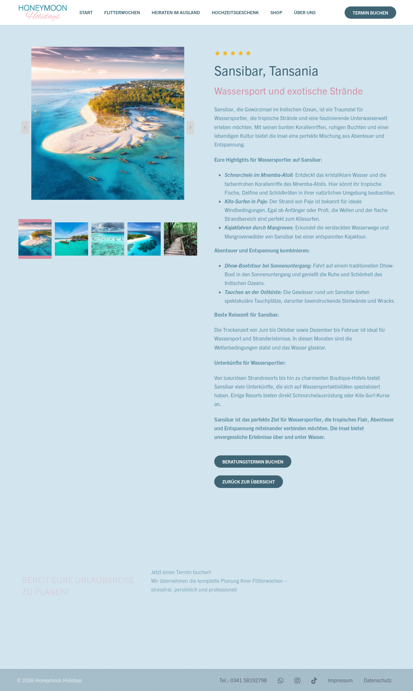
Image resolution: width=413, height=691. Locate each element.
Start (86, 12)
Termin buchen (370, 12)
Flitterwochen (122, 12)
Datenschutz (377, 680)
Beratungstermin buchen (252, 461)
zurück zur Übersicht (248, 481)
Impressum (340, 680)
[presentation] (25, 127)
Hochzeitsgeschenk (235, 12)
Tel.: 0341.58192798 (243, 680)
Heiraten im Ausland (176, 12)
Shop (276, 12)
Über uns (305, 12)
